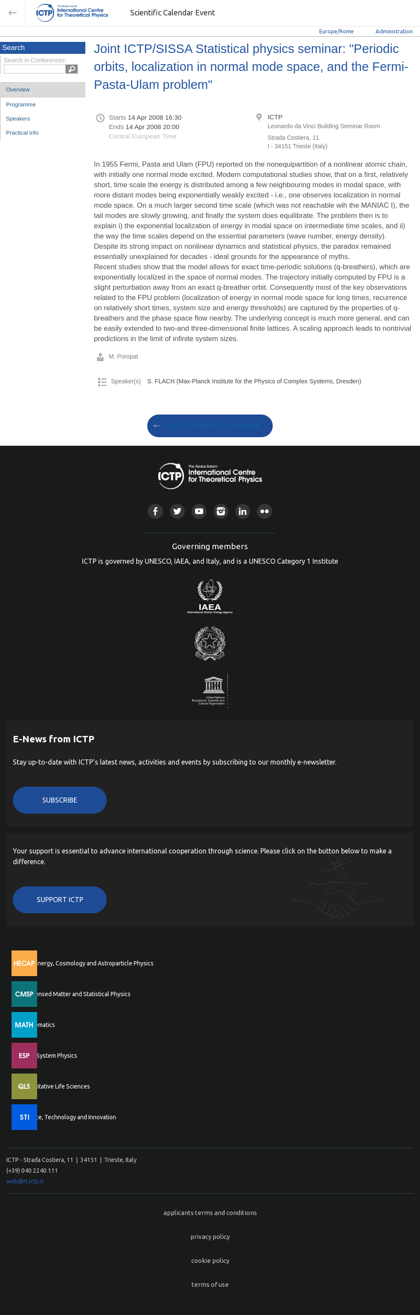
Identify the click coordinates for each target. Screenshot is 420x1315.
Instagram (220, 511)
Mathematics (38, 1024)
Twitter (177, 511)
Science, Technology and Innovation (68, 1117)
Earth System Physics (49, 1055)
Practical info (22, 132)
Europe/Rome (336, 31)
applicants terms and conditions (210, 1212)
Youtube (199, 511)
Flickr (264, 511)
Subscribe (59, 800)
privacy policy (210, 1236)
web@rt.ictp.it (25, 1181)
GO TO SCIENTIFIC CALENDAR (213, 426)
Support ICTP (60, 899)
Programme (21, 104)
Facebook (155, 511)
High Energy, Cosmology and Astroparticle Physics (87, 963)
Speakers (18, 118)
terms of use (210, 1284)
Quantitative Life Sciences (55, 1086)
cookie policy (210, 1260)
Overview (18, 89)
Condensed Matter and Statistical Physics (76, 994)
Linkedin (242, 511)
